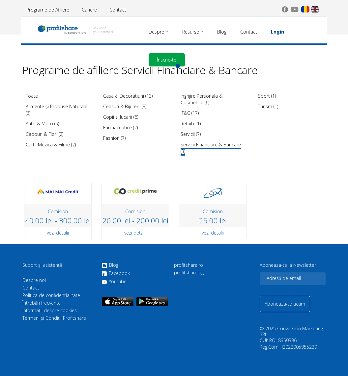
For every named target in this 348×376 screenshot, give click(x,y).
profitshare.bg (189, 272)
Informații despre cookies (49, 310)
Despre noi (34, 280)
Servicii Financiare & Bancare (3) (211, 147)
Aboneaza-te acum (285, 304)
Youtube (114, 281)
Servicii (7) (191, 134)
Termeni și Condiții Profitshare (54, 318)
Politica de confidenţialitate (51, 295)
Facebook (116, 274)
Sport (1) (267, 96)
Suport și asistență (42, 265)
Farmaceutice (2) (120, 127)
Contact (117, 10)
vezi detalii (58, 233)
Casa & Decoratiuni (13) (128, 96)
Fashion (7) (114, 138)
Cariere (89, 10)
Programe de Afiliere (47, 10)
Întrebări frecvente (41, 303)
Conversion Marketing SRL (291, 331)
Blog (110, 265)
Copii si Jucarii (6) (120, 117)
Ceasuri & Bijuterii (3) (124, 106)
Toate (32, 96)
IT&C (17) (190, 113)
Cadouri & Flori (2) (44, 134)
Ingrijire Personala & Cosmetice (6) (201, 99)
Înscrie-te (166, 60)
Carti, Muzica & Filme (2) (51, 144)
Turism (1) (268, 106)
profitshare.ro (188, 265)
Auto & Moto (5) (42, 123)
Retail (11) (191, 123)
